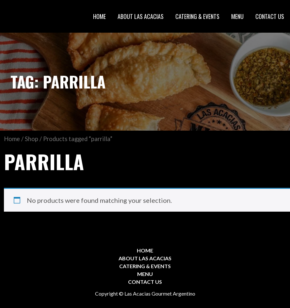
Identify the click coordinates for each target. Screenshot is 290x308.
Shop (31, 138)
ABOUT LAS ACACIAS (141, 16)
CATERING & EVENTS (197, 16)
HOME (99, 16)
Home (12, 138)
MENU (237, 16)
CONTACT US (269, 16)
